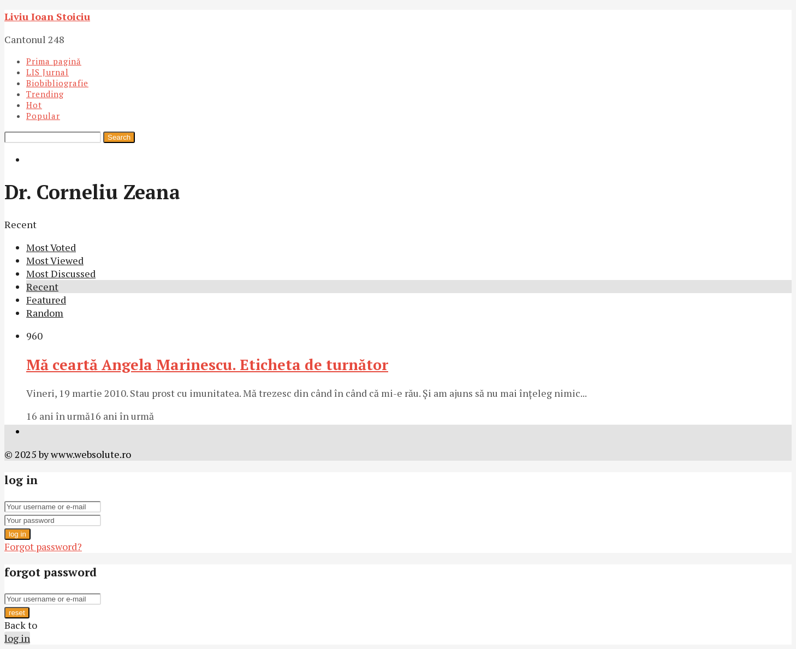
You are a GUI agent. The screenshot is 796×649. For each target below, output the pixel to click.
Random (44, 312)
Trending (45, 93)
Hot (34, 104)
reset (17, 613)
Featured (46, 299)
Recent (42, 286)
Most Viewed (55, 260)
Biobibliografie (57, 83)
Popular (43, 115)
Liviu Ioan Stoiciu (47, 16)
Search (119, 137)
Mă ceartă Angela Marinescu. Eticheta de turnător (207, 364)
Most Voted (51, 247)
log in (17, 534)
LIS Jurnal (47, 72)
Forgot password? (43, 546)
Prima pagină (53, 61)
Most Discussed (61, 273)
